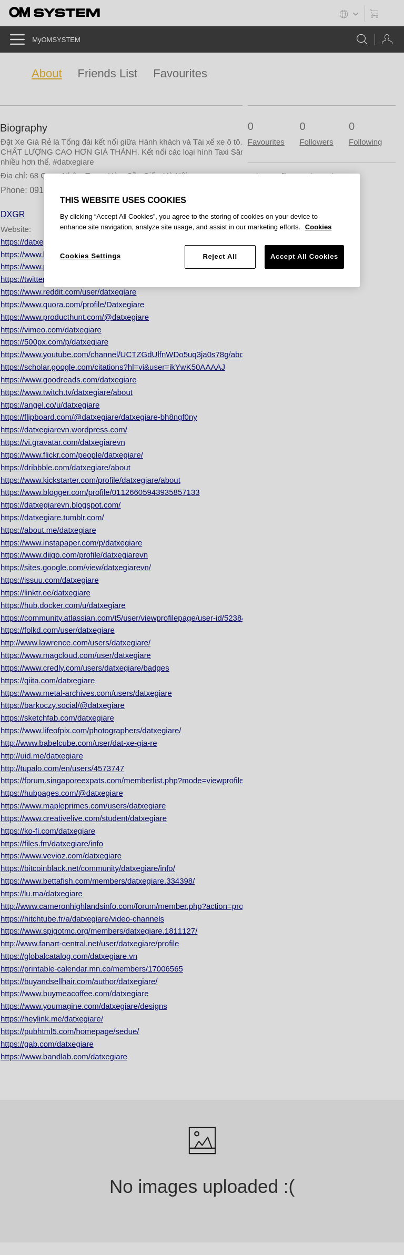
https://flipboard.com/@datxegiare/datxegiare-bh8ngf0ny (99, 416)
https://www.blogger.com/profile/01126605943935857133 (100, 492)
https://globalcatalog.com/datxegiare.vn (69, 956)
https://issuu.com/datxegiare (50, 579)
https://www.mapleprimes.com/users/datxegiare (83, 805)
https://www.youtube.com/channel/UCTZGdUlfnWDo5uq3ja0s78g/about (125, 354)
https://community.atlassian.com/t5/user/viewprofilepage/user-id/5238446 (128, 617)
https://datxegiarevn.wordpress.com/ (64, 429)
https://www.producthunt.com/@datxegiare (75, 316)
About (47, 73)
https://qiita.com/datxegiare (48, 680)
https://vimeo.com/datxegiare (51, 329)
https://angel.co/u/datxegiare (50, 404)
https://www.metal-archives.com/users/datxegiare (86, 693)
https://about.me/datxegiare (48, 529)
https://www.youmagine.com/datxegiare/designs (84, 1005)
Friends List (108, 73)
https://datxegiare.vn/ (37, 241)
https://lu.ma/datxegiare (42, 893)
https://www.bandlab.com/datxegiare (64, 1056)
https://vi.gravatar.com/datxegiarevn (63, 442)
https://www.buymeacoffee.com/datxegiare (75, 993)
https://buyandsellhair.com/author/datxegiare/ (79, 981)
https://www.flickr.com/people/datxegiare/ (72, 454)
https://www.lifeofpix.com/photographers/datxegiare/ (91, 730)
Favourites (180, 73)
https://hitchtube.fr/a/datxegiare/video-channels (82, 918)
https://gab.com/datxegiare (47, 1043)
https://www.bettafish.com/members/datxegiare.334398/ (98, 880)
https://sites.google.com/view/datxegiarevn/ (76, 567)
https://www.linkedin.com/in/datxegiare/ (68, 254)
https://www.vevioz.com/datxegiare (61, 855)
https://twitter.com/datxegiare (51, 279)
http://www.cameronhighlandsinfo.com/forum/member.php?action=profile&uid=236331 (150, 906)
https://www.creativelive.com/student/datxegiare (84, 818)
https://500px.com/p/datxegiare (54, 341)
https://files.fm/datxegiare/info (52, 843)
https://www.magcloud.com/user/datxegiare (76, 655)
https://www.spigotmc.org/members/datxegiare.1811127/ (99, 930)
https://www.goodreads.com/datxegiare (68, 379)
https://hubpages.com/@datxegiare (62, 792)
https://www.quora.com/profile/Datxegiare (72, 304)
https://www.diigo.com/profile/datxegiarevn (74, 554)
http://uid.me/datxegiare (42, 755)
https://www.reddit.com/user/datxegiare (68, 291)
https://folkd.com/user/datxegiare (58, 629)
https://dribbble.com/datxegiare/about (65, 467)
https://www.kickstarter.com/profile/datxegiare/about (90, 479)
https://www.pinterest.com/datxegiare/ (66, 266)
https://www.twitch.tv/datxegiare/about (67, 392)
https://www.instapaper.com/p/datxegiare (71, 542)
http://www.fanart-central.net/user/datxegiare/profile (90, 943)
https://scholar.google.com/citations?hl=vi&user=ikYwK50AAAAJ (113, 366)
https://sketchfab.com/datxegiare (57, 717)
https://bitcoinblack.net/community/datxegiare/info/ (88, 868)
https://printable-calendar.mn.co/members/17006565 (92, 968)
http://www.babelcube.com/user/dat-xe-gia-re (79, 742)
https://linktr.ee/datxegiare (45, 592)
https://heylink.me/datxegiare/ (52, 1018)
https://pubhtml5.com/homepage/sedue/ (70, 1031)
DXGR (13, 214)
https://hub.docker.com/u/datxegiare (63, 605)
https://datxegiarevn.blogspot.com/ (60, 504)
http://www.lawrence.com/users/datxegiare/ (75, 642)
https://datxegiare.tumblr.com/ (52, 517)
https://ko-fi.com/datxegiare (48, 830)
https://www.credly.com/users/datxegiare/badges (85, 667)
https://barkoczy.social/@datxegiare (63, 705)
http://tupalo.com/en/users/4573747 (62, 768)
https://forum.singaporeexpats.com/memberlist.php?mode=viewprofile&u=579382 (142, 780)
